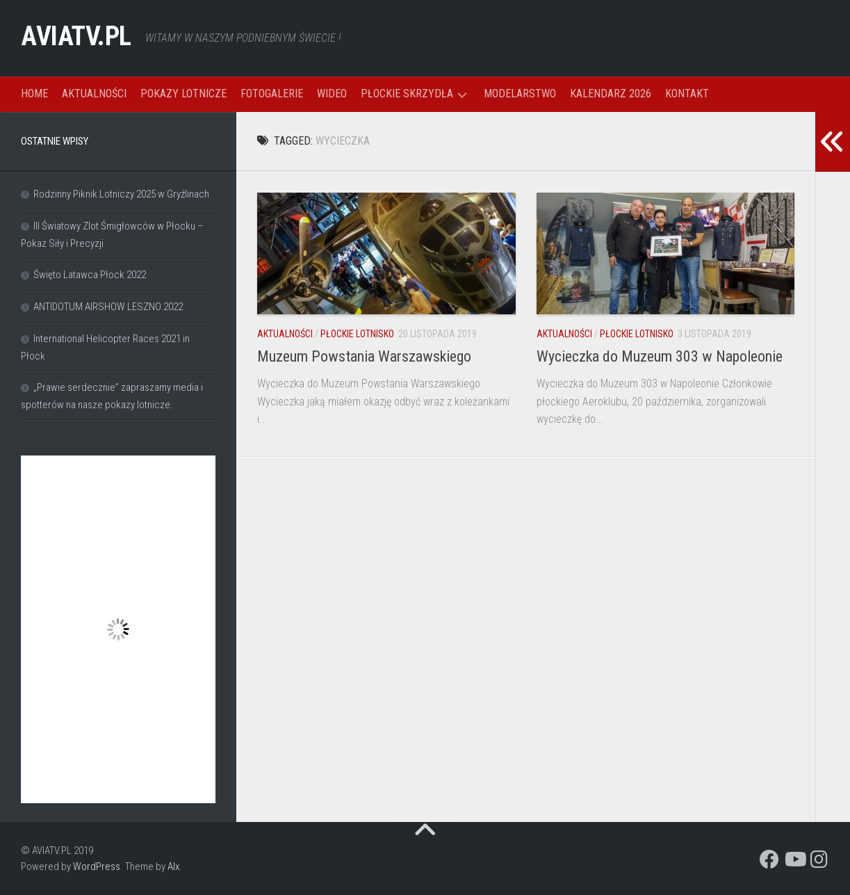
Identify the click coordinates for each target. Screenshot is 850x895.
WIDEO (332, 93)
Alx (173, 866)
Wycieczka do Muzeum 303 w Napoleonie (660, 356)
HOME (34, 93)
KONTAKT (687, 93)
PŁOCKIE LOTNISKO (357, 333)
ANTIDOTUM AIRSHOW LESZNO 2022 (108, 306)
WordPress (96, 866)
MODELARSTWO (520, 93)
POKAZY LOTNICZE (183, 93)
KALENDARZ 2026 (610, 93)
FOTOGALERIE (271, 93)
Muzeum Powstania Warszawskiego (364, 356)
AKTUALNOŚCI (94, 93)
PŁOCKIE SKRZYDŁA (407, 93)
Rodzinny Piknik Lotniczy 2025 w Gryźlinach (121, 194)
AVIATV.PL (82, 38)
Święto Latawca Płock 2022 (89, 274)
